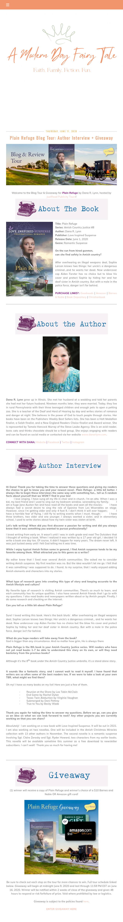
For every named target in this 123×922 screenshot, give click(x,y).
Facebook (53, 442)
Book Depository (77, 297)
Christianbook (97, 297)
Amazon (101, 293)
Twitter (66, 442)
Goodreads (86, 293)
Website (41, 442)
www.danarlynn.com (94, 434)
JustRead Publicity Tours (61, 196)
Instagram (78, 442)
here (85, 901)
